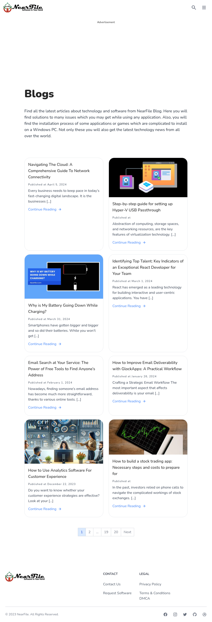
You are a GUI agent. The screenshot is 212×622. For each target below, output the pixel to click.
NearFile (23, 614)
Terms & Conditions (155, 593)
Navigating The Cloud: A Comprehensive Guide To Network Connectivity (59, 171)
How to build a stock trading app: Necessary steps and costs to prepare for (146, 467)
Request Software (117, 593)
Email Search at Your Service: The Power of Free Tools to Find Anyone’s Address (61, 369)
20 (116, 532)
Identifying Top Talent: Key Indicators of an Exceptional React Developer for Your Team (148, 267)
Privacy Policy (150, 584)
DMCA (144, 598)
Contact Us (112, 584)
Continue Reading (45, 209)
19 (106, 532)
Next (127, 532)
